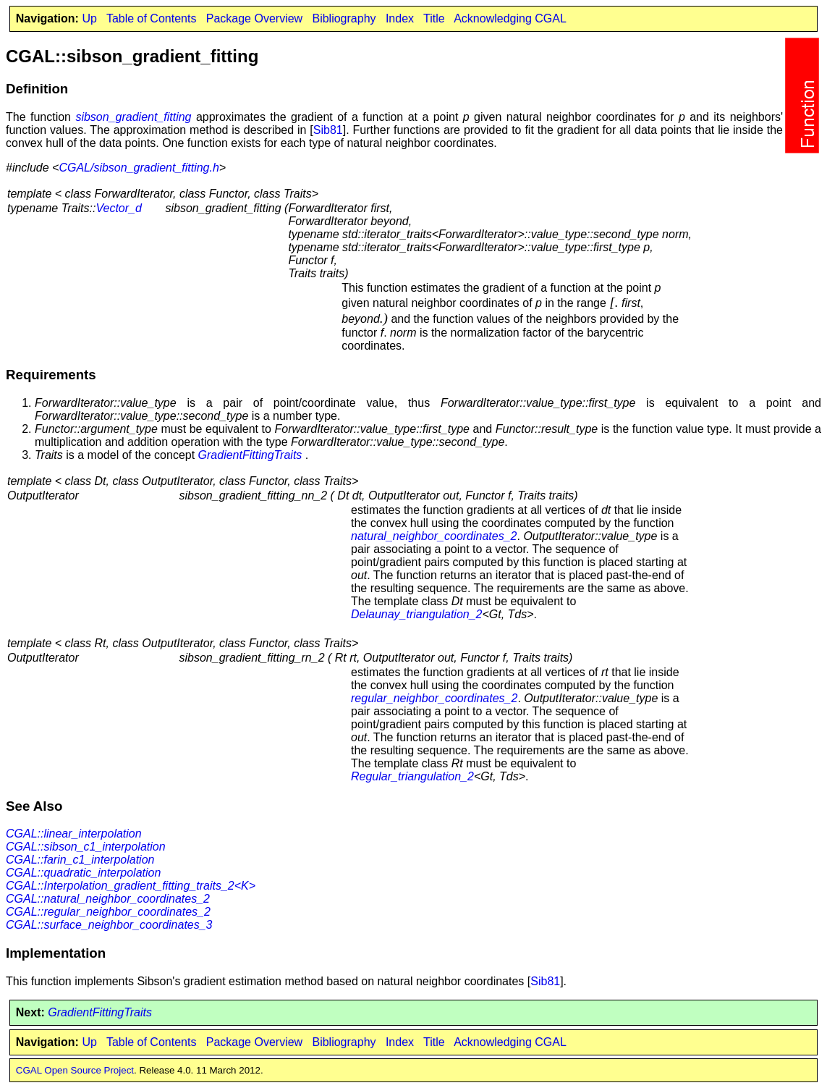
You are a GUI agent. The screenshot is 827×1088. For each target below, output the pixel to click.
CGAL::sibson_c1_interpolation (86, 846)
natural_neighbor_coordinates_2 (434, 536)
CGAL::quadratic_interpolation (83, 872)
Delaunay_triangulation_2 (416, 614)
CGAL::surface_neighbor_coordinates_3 (109, 925)
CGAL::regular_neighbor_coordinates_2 (108, 912)
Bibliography (344, 18)
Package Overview (254, 18)
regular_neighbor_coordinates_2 (434, 698)
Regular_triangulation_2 (412, 776)
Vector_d (118, 208)
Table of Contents (151, 18)
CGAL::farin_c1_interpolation (80, 859)
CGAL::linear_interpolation (74, 833)
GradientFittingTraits (250, 455)
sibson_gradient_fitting (133, 117)
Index (400, 18)
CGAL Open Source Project (75, 1070)
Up (89, 18)
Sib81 (328, 130)
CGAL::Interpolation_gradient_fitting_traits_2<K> (130, 886)
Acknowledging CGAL (510, 18)
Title (434, 18)
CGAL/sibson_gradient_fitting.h (139, 167)
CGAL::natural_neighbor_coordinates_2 (108, 899)
